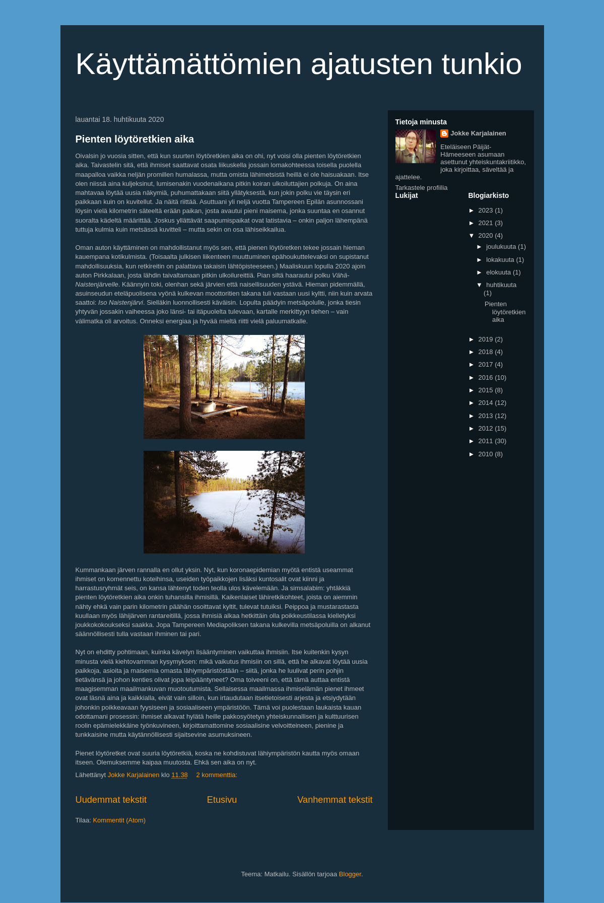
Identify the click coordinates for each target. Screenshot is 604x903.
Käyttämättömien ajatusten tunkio (299, 64)
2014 (487, 402)
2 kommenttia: (217, 775)
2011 (487, 441)
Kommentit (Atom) (119, 820)
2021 (487, 223)
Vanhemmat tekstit (334, 800)
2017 (487, 364)
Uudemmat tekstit (111, 800)
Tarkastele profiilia (421, 187)
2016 (487, 377)
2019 (487, 339)
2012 (487, 428)
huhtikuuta (501, 285)
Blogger (350, 874)
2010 (487, 454)
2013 (487, 416)
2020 (487, 235)
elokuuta (499, 272)
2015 (487, 390)
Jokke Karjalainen (478, 133)
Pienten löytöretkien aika (135, 139)
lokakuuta (501, 259)
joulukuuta (502, 246)
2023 (487, 210)
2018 (487, 352)
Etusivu (222, 800)
